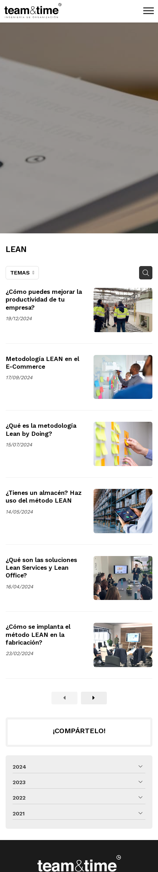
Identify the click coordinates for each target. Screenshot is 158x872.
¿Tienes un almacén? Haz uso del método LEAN (44, 496)
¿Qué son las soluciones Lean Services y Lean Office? (41, 567)
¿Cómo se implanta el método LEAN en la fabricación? (38, 634)
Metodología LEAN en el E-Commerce (42, 362)
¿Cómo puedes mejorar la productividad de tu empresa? (44, 299)
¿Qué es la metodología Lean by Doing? (41, 429)
